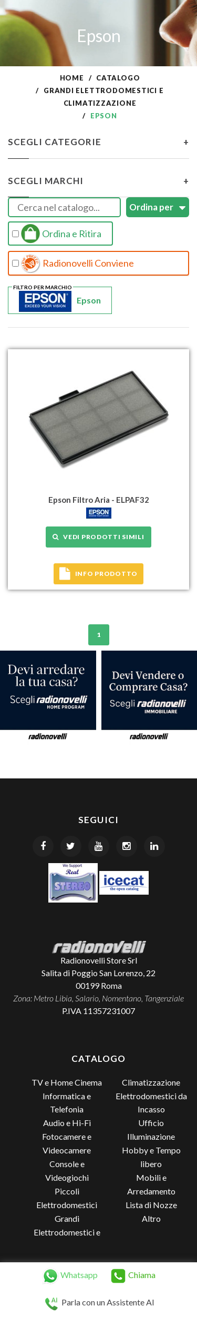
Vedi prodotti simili (98, 537)
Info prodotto (98, 574)
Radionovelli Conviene (73, 263)
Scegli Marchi (98, 181)
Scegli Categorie (98, 142)
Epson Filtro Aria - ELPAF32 (98, 499)
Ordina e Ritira (56, 234)
